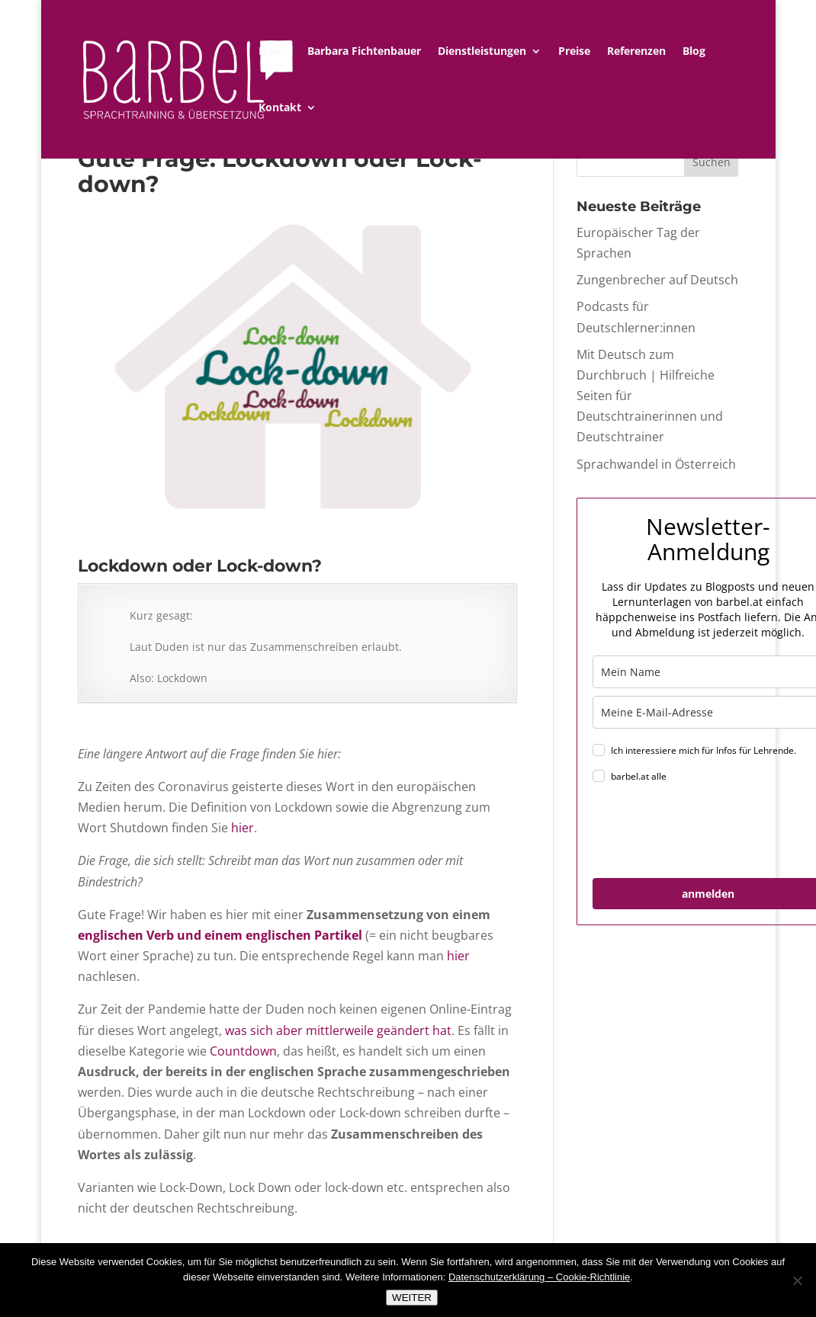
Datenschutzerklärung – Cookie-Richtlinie (539, 1277)
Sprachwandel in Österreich (656, 464)
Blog (694, 52)
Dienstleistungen (482, 52)
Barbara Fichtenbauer (364, 52)
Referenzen (636, 52)
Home (275, 52)
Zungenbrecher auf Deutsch (657, 279)
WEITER (412, 1297)
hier (242, 827)
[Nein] (797, 1280)
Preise (574, 52)
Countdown (243, 1051)
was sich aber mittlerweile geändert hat (338, 1030)
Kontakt (280, 108)
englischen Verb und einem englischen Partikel (220, 935)
